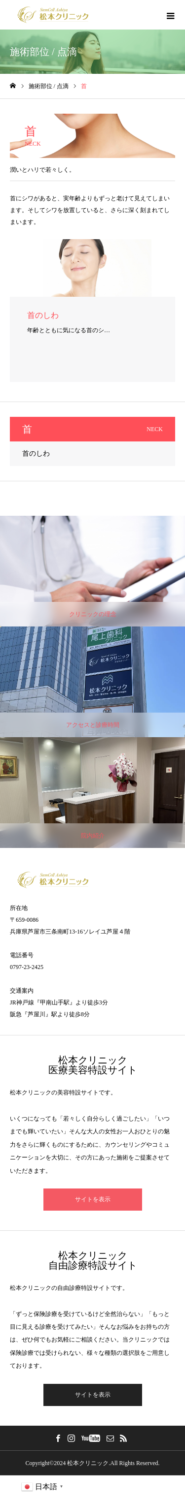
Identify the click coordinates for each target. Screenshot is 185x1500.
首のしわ (36, 453)
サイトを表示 (93, 1199)
